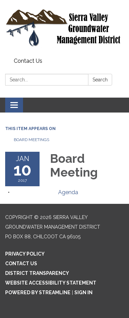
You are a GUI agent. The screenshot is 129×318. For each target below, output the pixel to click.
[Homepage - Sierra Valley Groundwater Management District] (64, 27)
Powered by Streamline (38, 292)
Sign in (83, 292)
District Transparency (37, 273)
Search (100, 79)
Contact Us (28, 61)
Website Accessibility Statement (50, 283)
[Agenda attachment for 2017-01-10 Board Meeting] (68, 192)
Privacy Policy (25, 254)
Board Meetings (31, 139)
